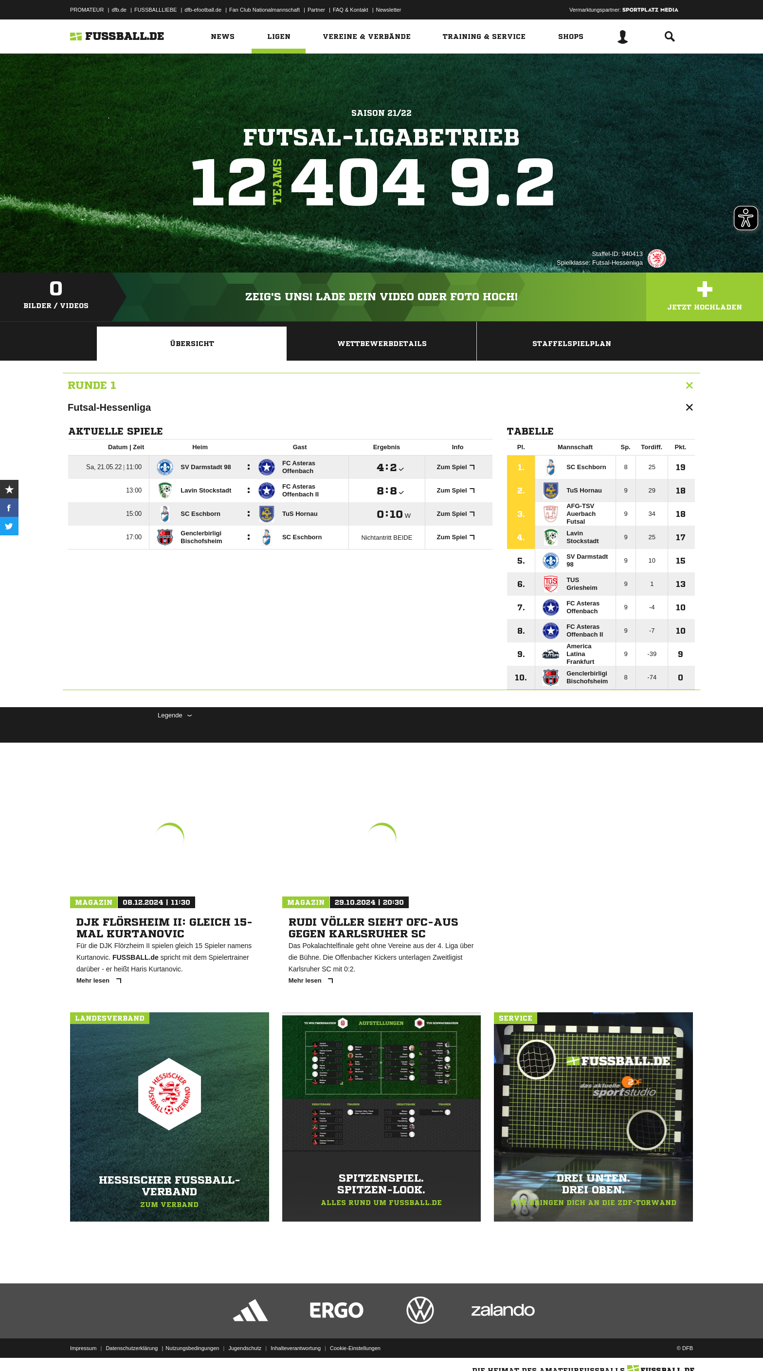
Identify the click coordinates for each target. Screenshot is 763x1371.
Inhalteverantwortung (296, 1348)
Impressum (83, 1348)
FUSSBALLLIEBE (155, 10)
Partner (316, 10)
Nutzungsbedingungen (192, 1348)
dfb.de (119, 10)
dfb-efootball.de (202, 10)
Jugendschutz (244, 1348)
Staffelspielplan (571, 343)
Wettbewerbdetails (382, 343)
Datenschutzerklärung (132, 1348)
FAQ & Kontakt (350, 10)
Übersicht (192, 343)
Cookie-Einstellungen (355, 1348)
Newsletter (388, 10)
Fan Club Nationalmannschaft (264, 10)
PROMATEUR (87, 10)
